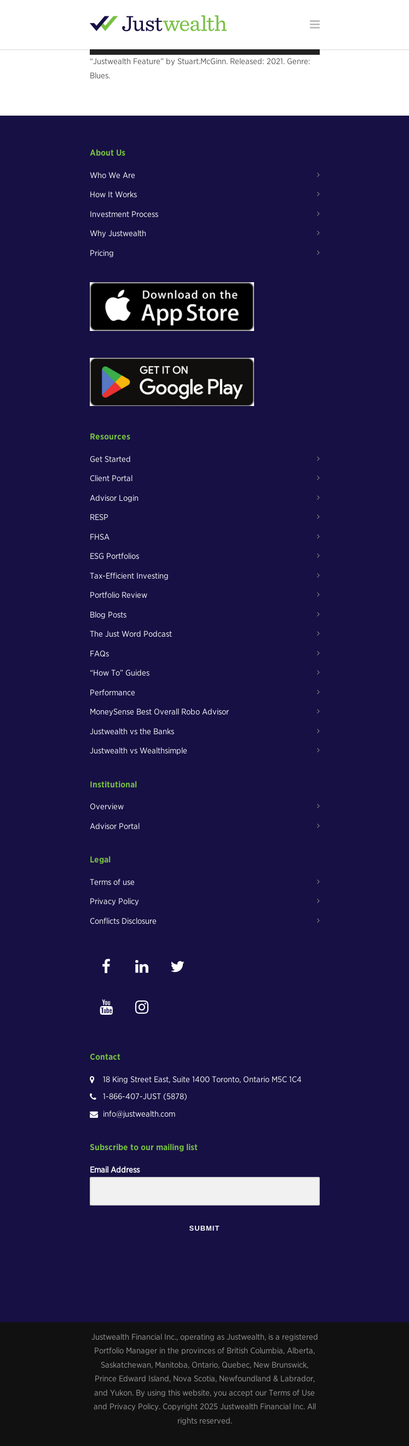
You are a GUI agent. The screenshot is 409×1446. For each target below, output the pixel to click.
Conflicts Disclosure (123, 921)
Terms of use (112, 882)
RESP (99, 517)
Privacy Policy (114, 901)
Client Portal (111, 478)
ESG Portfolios (114, 556)
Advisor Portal (115, 826)
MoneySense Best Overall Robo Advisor (159, 712)
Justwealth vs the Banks (132, 731)
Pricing (102, 253)
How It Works (113, 194)
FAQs (99, 654)
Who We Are (112, 175)
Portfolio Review (118, 595)
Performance (112, 693)
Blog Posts (108, 615)
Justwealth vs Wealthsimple (138, 751)
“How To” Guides (119, 673)
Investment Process (124, 214)
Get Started (110, 459)
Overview (107, 806)
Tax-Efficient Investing (129, 576)
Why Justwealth (118, 233)
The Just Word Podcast (131, 634)
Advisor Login (114, 498)
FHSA (100, 537)
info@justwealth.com (139, 1114)
